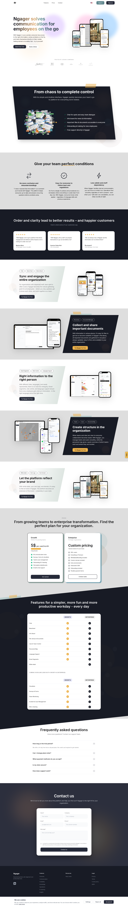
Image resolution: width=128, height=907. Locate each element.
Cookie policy (95, 881)
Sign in (100, 3)
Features (46, 3)
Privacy (94, 876)
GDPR (93, 884)
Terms (93, 879)
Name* (42, 813)
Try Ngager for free (27, 297)
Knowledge (42, 884)
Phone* (66, 821)
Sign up (110, 3)
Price (53, 3)
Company (67, 813)
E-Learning (42, 889)
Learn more (22, 904)
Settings (88, 902)
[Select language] (92, 3)
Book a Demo (33, 46)
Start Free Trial (19, 46)
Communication (44, 879)
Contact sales (83, 576)
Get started (45, 577)
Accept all (109, 902)
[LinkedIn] (14, 883)
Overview (42, 876)
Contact (60, 3)
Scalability (42, 881)
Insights (41, 892)
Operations (42, 887)
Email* (42, 821)
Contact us (64, 849)
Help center (69, 876)
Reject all (98, 902)
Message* (43, 829)
